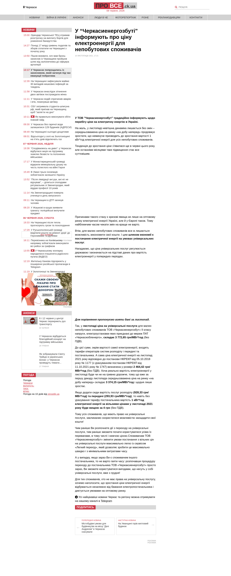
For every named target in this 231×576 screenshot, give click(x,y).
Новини (34, 17)
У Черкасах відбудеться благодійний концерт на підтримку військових (52, 339)
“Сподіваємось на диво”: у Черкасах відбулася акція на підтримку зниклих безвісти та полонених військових (50, 152)
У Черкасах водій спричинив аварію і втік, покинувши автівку (50, 100)
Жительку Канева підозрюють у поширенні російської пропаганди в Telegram (50, 264)
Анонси (78, 17)
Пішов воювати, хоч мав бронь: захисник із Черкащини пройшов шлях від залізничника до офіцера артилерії (49, 60)
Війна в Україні (56, 17)
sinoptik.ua (53, 394)
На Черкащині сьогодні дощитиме (50, 131)
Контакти (196, 17)
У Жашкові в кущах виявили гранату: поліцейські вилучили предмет (47, 210)
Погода (28, 375)
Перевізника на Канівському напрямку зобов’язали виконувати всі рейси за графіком (49, 243)
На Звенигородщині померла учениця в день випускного (46, 194)
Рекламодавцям (169, 17)
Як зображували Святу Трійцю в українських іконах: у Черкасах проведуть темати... (52, 358)
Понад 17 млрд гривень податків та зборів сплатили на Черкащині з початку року (50, 48)
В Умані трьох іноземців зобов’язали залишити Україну (47, 173)
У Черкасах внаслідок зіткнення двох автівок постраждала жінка (48, 93)
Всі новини (47, 234)
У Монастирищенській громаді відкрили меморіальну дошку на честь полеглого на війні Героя (48, 164)
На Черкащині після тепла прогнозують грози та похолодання (50, 224)
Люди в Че (101, 17)
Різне (145, 17)
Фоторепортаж (125, 17)
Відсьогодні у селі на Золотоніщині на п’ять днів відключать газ (50, 138)
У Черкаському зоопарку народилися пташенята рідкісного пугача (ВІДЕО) (49, 253)
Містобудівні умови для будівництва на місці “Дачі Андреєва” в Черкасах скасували (95, 527)
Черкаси (31, 7)
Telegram (106, 500)
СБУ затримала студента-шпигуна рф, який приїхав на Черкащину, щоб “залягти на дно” (49, 109)
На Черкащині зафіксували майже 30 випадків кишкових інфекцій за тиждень (49, 84)
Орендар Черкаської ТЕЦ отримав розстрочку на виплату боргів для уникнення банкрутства (50, 38)
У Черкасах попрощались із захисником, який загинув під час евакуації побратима (50, 72)
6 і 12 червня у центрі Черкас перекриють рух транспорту (52, 321)
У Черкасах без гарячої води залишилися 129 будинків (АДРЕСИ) (51, 126)
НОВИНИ (29, 30)
